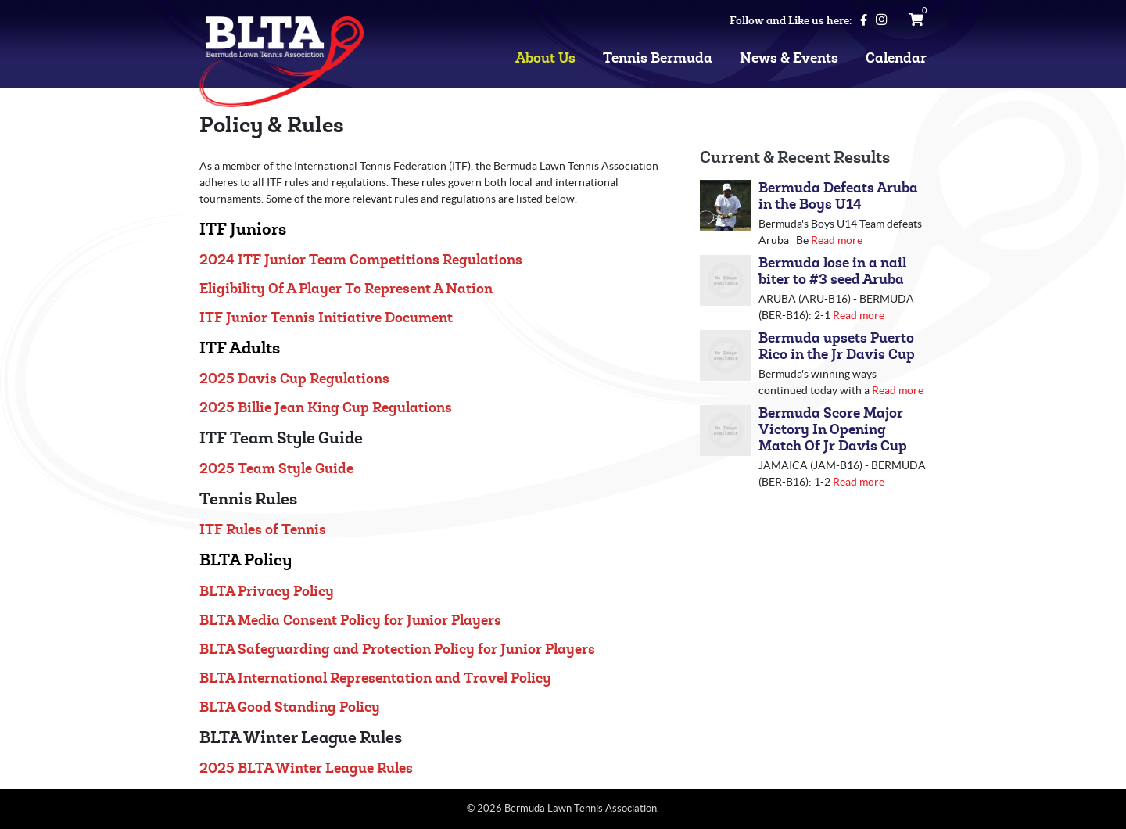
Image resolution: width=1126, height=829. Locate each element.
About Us (545, 58)
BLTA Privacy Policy (266, 592)
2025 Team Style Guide (276, 469)
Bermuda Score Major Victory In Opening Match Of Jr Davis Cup (832, 429)
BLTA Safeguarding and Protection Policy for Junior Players (397, 650)
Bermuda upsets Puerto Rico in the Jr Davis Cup (836, 346)
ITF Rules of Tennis (262, 530)
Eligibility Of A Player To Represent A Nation (346, 289)
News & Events (789, 58)
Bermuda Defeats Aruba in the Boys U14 (838, 196)
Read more (836, 240)
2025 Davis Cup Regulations (294, 379)
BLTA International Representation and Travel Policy (375, 678)
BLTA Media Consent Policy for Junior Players (350, 621)
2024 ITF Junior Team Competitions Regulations (360, 260)
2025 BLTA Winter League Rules (306, 768)
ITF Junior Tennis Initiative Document (326, 318)
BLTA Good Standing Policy (289, 707)
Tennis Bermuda (657, 58)
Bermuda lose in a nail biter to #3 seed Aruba (832, 271)
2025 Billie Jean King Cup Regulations (325, 408)
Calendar (896, 58)
